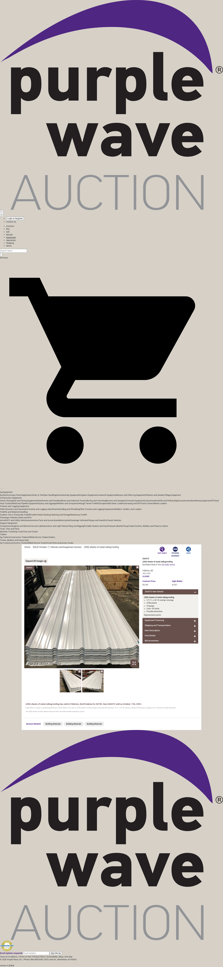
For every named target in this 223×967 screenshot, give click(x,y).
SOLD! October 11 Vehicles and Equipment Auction (57, 547)
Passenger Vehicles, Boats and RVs (16, 517)
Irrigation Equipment (88, 495)
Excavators (183, 500)
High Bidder (177, 581)
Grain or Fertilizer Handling (44, 495)
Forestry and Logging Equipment (14, 506)
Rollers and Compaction (68, 503)
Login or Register (15, 218)
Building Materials (53, 724)
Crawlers (154, 500)
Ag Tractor (17, 495)
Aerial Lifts (5, 500)
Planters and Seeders (155, 495)
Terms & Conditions (8, 957)
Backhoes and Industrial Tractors (72, 500)
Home (27, 547)
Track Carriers (147, 503)
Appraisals (11, 240)
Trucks (70, 543)
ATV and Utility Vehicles (17, 520)
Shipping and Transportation (158, 625)
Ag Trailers (5, 537)
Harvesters (61, 495)
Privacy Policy (38, 957)
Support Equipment (8, 523)
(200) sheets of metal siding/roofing (101, 547)
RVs (105, 520)
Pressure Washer (115, 526)
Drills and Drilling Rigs (168, 500)
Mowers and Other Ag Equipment (131, 495)
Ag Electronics (6, 495)
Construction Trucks (18, 543)
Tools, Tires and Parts (9, 529)
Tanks (132, 526)
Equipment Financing (154, 620)
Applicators (27, 495)
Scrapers (103, 503)
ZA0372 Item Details (154, 591)
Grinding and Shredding (69, 509)
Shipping (10, 243)
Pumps (126, 526)
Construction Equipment (11, 498)
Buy (7, 229)
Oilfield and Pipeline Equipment (24, 503)
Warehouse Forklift (78, 515)
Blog (61, 957)
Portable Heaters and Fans (96, 526)
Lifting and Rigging (75, 526)
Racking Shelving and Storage (57, 515)
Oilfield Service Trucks (37, 543)
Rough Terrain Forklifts (89, 503)
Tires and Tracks (30, 531)
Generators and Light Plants (54, 526)
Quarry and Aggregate (48, 503)
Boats (56, 520)
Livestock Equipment (107, 495)
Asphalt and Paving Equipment (23, 500)
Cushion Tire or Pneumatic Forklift (15, 515)
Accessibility (52, 957)
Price (148, 581)
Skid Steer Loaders (115, 503)
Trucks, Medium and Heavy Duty (14, 540)
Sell (7, 232)
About (9, 246)
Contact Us (11, 222)
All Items (4, 258)
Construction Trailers (19, 537)
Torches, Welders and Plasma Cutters (151, 526)
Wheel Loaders (160, 503)
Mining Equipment (203, 500)
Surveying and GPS (132, 503)
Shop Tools (18, 531)
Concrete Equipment (135, 500)
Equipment (11, 237)
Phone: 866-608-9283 (33, 959)
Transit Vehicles (114, 520)
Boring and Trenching (96, 500)
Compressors (6, 526)
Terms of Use (25, 957)
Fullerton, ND (147, 570)
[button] (111, 481)
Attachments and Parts (47, 500)
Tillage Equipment (173, 495)
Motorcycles (64, 520)
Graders (191, 500)
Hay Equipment (73, 495)
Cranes (147, 500)
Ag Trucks (4, 543)
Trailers (3, 534)
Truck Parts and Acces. (57, 543)
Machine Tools (6, 531)
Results (9, 234)
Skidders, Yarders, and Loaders (128, 509)
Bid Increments (152, 641)
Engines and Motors (21, 526)
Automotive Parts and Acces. (41, 520)
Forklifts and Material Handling (14, 512)
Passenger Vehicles (78, 520)
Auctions (10, 226)
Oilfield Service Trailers (38, 537)
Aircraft (3, 520)
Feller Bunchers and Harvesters (14, 509)
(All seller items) (168, 565)
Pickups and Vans (95, 520)
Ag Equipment (6, 492)
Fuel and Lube (36, 526)
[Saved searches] (2, 213)
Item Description (152, 630)
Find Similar (150, 635)
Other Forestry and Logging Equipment (97, 509)
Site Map (68, 957)
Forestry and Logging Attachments (43, 509)
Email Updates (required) (11, 953)
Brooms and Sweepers (116, 500)
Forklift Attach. (37, 515)
